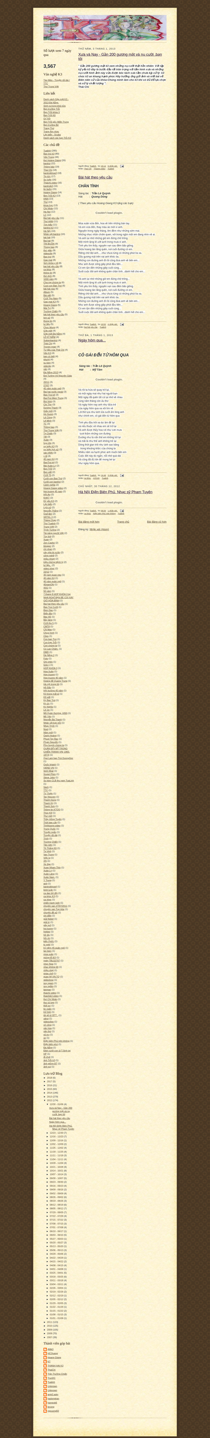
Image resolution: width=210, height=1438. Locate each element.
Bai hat (47, 240)
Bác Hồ (47, 617)
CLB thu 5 (48, 623)
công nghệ (48, 555)
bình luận (48, 890)
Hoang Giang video (53, 488)
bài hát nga (49, 289)
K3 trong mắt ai (51, 694)
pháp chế (48, 973)
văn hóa (47, 1028)
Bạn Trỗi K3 (49, 195)
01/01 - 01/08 (57, 1318)
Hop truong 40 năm (53, 678)
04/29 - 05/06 (57, 1254)
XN (45, 861)
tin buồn (47, 189)
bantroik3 (48, 186)
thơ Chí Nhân (50, 999)
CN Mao (47, 629)
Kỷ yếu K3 (48, 501)
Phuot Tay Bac (50, 739)
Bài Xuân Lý (49, 465)
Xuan (46, 539)
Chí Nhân (48, 208)
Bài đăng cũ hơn (157, 521)
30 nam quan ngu (52, 575)
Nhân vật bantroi (51, 234)
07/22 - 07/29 (57, 1216)
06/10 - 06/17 (57, 1231)
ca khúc (47, 269)
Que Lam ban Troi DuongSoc (58, 758)
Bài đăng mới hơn (88, 521)
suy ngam (48, 983)
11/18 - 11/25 (57, 1151)
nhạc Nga (48, 964)
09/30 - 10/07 (57, 1178)
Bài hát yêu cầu (51, 218)
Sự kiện (47, 179)
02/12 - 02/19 (57, 1295)
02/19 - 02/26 (57, 1291)
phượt (46, 359)
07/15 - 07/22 (57, 1220)
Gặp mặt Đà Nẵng (52, 334)
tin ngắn (47, 1009)
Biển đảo (47, 613)
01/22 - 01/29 (57, 1307)
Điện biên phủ (50, 1044)
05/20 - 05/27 (57, 1242)
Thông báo (48, 166)
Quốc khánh (49, 764)
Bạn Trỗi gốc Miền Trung (56, 122)
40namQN (48, 584)
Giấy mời (48, 411)
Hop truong (49, 674)
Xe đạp (47, 864)
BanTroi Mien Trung (53, 398)
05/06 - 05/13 (57, 1250)
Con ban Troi (50, 639)
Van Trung (48, 854)
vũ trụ (46, 1034)
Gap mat (47, 260)
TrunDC (52, 1378)
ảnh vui (47, 1066)
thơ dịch (47, 276)
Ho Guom (48, 414)
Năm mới (48, 732)
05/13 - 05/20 (57, 1246)
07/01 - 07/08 (57, 1227)
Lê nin (46, 710)
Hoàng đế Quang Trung (55, 681)
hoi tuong (48, 928)
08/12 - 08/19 (57, 1205)
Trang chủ (123, 521)
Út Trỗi (46, 118)
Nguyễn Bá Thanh (52, 719)
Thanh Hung (49, 800)
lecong (51, 1407)
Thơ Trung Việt (51, 86)
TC (45, 424)
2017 (50, 1081)
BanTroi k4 (49, 462)
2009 (50, 1329)
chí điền (47, 915)
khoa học (48, 205)
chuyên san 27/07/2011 (55, 906)
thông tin (47, 272)
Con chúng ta (50, 645)
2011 (50, 1322)
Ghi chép (48, 662)
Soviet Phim (49, 774)
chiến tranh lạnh (51, 903)
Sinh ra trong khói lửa (54, 106)
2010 (50, 1326)
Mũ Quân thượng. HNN (55, 713)
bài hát (46, 237)
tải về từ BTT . (50, 1015)
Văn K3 (47, 353)
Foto (45, 658)
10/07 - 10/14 (57, 1174)
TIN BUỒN (49, 244)
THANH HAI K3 (55, 1365)
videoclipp (48, 1021)
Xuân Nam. (49, 877)
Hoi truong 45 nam (52, 491)
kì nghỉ (46, 944)
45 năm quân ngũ (52, 388)
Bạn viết (47, 472)
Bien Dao (48, 610)
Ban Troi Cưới (50, 607)
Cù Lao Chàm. (50, 649)
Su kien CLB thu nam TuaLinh (58, 780)
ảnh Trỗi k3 (49, 1060)
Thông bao (48, 427)
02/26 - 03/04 (57, 1288)
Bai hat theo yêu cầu (53, 604)
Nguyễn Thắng (50, 510)
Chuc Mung (49, 327)
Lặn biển (47, 504)
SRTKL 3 (48, 517)
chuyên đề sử (50, 912)
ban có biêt (49, 356)
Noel (45, 729)
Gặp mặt (47, 330)
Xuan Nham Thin (52, 867)
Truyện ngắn (49, 832)
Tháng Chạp (49, 520)
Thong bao (48, 247)
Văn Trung (48, 157)
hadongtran (53, 1398)
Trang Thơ (48, 128)
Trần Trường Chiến (57, 1374)
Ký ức (46, 703)
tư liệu (46, 324)
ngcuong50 (53, 1411)
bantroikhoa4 (50, 886)
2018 (50, 1077)
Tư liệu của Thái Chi (53, 350)
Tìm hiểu (47, 224)
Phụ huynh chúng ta (53, 745)
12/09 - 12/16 (57, 1140)
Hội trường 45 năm (53, 690)
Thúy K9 (47, 813)
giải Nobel (48, 919)
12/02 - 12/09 (57, 1144)
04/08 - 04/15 (57, 1265)
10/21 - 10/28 (57, 1167)
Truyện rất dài (50, 835)
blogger (47, 546)
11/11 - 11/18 (57, 1155)
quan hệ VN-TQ (51, 976)
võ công (47, 1025)
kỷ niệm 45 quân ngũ (54, 948)
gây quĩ (47, 925)
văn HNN (48, 453)
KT (49, 1361)
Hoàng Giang (50, 192)
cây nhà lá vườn (51, 552)
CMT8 (46, 626)
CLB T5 (47, 475)
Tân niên (47, 845)
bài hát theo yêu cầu (53, 314)
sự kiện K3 (49, 446)
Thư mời (47, 816)
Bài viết (47, 295)
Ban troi (47, 256)
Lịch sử (47, 507)
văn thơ (47, 1031)
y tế (45, 456)
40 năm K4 (49, 578)
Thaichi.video (50, 182)
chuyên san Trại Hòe (53, 909)
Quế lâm (47, 514)
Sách (46, 787)
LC (44, 215)
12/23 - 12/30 (57, 1133)
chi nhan (47, 549)
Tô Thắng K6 (50, 848)
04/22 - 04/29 (57, 1258)
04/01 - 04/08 (57, 1269)
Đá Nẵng (47, 1047)
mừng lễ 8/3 (49, 957)
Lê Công (47, 417)
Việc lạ (46, 858)
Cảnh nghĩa (49, 485)
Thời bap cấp (50, 822)
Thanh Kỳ (48, 803)
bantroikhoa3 (50, 173)
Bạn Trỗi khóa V (51, 112)
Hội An (46, 494)
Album (46, 292)
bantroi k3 (48, 227)
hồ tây (46, 935)
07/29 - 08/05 (57, 1212)
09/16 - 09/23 (57, 1186)
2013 (50, 1096)
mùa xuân (48, 954)
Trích (46, 838)
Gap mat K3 (49, 301)
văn (45, 369)
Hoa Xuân (48, 671)
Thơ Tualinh (49, 523)
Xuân (46, 440)
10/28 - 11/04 (57, 1163)
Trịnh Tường (49, 530)
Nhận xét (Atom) (99, 529)
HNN (45, 199)
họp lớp (47, 443)
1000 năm (48, 279)
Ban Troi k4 (49, 395)
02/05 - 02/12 (57, 1299)
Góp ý (46, 665)
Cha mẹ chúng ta (52, 282)
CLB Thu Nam (50, 298)
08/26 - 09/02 (57, 1197)
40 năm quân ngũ (52, 581)
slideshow (48, 980)
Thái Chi (47, 343)
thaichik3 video (51, 996)
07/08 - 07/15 (57, 1223)
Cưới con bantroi (52, 481)
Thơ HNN (48, 221)
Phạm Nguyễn (50, 742)
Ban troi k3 (48, 153)
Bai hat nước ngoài (53, 391)
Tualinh (47, 150)
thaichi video (49, 993)
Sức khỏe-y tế (50, 263)
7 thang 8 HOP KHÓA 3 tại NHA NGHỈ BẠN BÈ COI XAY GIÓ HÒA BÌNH (58, 597)
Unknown (52, 1386)
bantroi (46, 163)
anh (45, 883)
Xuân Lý (47, 870)
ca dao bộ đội (50, 893)
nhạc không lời (50, 967)
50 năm (47, 591)
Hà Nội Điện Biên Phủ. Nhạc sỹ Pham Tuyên (115, 492)
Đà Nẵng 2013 (50, 372)
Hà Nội (47, 231)
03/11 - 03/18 (57, 1280)
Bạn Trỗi (47, 469)
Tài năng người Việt (53, 533)
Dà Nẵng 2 (48, 655)
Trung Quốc (49, 829)
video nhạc (49, 568)
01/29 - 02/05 (57, 1303)
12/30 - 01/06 (57, 1104)
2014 (50, 1092)
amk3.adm (53, 1394)
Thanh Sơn (49, 806)
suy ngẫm (48, 986)
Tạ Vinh (47, 851)
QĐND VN (48, 768)
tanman (47, 989)
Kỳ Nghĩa (48, 707)
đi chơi (46, 1057)
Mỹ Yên (47, 716)
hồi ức (46, 938)
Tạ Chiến (48, 433)
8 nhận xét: (113, 166)
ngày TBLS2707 (51, 960)
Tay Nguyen (49, 797)
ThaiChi (52, 1370)
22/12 (46, 572)
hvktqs (46, 931)
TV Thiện (48, 793)
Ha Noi (46, 211)
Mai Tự (47, 308)
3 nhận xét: (113, 475)
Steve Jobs (49, 777)
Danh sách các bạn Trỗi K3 (57, 138)
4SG (45, 588)
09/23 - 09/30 (57, 1182)
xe (44, 1038)
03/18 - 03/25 (57, 1276)
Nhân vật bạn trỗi (52, 723)
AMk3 (51, 1349)
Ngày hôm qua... (57, 1122)
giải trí (46, 922)
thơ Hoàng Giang (52, 160)
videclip (47, 366)
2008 (50, 1333)
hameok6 (52, 1402)
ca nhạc (47, 899)
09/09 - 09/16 (57, 1189)
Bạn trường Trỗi (51, 109)
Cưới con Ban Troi (52, 478)
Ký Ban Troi (49, 700)
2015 (50, 1089)
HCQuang (53, 1353)
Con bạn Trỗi (50, 642)
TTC (45, 790)
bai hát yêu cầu (51, 266)
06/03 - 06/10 (57, 1235)
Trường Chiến (50, 311)
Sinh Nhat (48, 771)
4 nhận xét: (113, 324)
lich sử (46, 317)
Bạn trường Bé (51, 125)
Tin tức (47, 176)
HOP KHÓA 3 (50, 668)
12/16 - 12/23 (57, 1136)
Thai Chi (47, 170)
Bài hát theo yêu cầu (59, 1118)
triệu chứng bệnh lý (53, 562)
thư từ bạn (48, 1002)
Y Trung (47, 880)
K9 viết (46, 697)
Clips (46, 636)
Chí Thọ (47, 404)
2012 (50, 1100)
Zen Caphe (49, 543)
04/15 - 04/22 (57, 1261)
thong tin (47, 321)
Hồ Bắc (47, 687)
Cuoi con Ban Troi (52, 285)
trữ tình (47, 1012)
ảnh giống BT (50, 1063)
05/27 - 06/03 (57, 1239)
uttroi (46, 1018)
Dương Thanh (50, 408)
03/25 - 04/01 (57, 1273)
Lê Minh (47, 420)
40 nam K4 (49, 459)
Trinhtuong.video (51, 825)
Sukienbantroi (50, 340)
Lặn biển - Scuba (52, 134)
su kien (47, 363)
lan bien (47, 951)
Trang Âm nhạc (51, 131)
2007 (50, 1337)
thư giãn (47, 250)
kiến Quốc (48, 941)
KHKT (46, 498)
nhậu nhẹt (48, 970)
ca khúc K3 (49, 896)
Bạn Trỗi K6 (49, 115)
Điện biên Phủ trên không (56, 1041)
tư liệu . (47, 565)
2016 (50, 1085)
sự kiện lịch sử (51, 449)
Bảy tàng (47, 620)
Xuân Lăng (49, 874)
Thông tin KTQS (51, 809)
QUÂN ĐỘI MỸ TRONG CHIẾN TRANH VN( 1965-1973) (56, 751)
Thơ (45, 202)
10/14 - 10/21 (57, 1170)
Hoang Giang (50, 305)
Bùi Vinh (47, 401)
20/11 (46, 382)
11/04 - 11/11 (57, 1159)
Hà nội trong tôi (51, 684)
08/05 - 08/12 (57, 1208)
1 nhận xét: (113, 510)
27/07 (46, 385)
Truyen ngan (49, 346)
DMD (46, 652)
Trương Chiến (50, 842)
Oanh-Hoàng (50, 735)
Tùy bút (47, 536)
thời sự (47, 1005)
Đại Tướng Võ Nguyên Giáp (57, 375)
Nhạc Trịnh (49, 726)
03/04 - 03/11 (57, 1284)
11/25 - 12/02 (57, 1148)
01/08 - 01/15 (57, 1314)
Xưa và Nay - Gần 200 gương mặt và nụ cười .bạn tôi (60, 1111)
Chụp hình (48, 633)
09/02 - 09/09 (57, 1193)
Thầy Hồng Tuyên (52, 819)
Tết (45, 436)
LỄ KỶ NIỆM (49, 337)
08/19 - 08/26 (57, 1201)
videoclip (47, 253)
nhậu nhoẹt (49, 559)
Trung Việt (48, 527)
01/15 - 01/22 (57, 1311)
